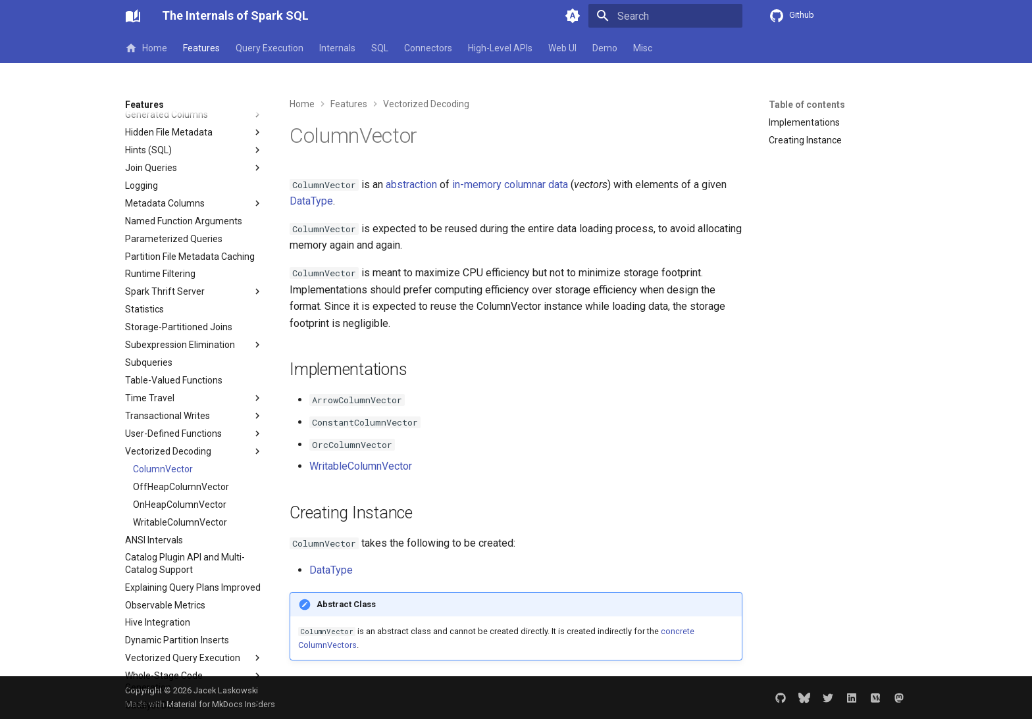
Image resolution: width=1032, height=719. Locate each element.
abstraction (411, 184)
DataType (311, 201)
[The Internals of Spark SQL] (133, 16)
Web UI (562, 48)
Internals (337, 48)
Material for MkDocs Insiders (221, 704)
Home (146, 48)
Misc (642, 48)
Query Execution (269, 48)
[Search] (665, 16)
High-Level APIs (500, 48)
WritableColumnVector (360, 466)
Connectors (428, 48)
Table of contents (807, 104)
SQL (379, 48)
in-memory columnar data (510, 184)
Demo (604, 48)
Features (201, 48)
